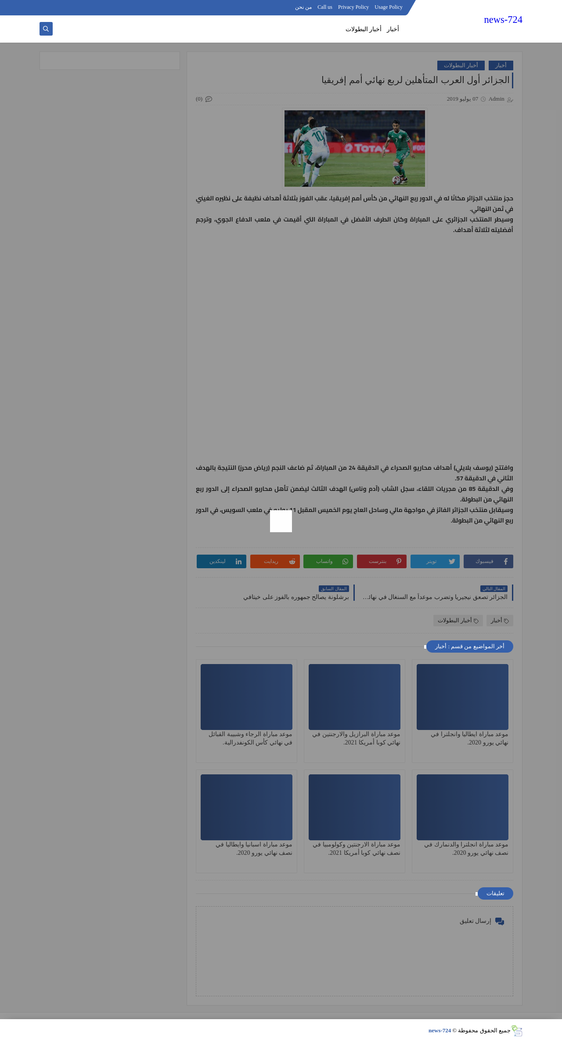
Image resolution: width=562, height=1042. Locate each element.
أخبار (393, 29)
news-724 (503, 19)
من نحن (303, 7)
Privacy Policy (353, 7)
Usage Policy (389, 7)
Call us (324, 7)
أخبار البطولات (364, 29)
